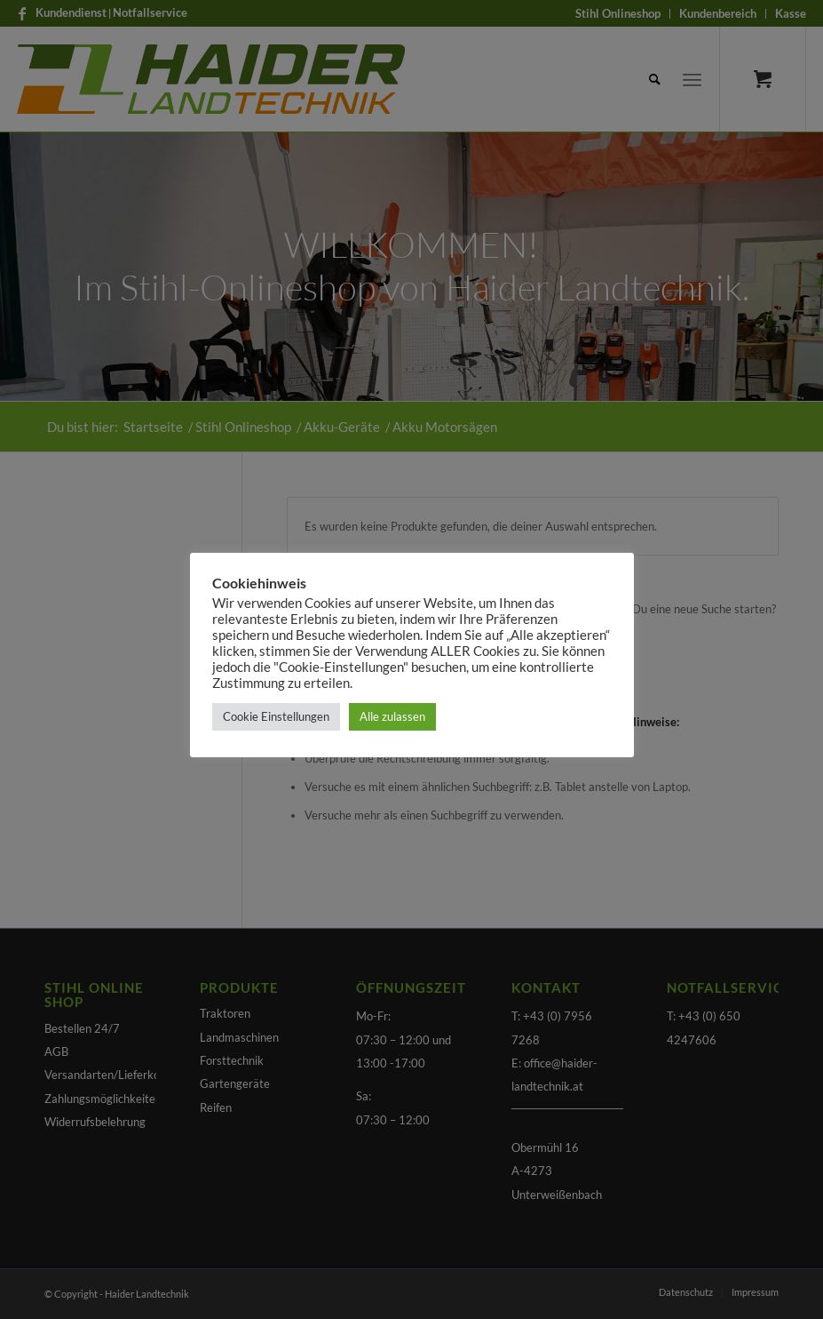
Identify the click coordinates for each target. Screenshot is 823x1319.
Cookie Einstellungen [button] (276, 716)
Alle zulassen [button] (392, 716)
